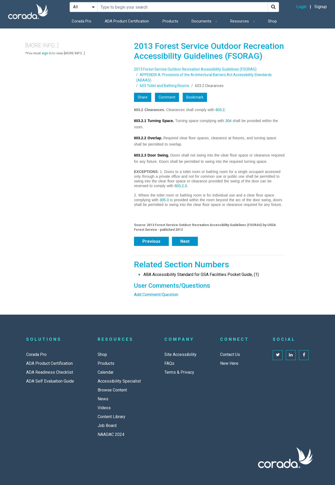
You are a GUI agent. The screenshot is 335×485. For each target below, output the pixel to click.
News (103, 398)
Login (301, 6)
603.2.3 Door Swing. (151, 155)
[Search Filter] (83, 7)
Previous (151, 241)
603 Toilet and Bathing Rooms (164, 86)
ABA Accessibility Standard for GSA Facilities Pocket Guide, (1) (201, 274)
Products (170, 21)
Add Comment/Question (156, 294)
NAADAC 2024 (111, 434)
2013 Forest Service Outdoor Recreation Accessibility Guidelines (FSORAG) (195, 69)
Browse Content (112, 390)
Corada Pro (81, 21)
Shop (272, 21)
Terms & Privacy (179, 372)
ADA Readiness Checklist (49, 372)
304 (228, 121)
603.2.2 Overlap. (148, 138)
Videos (104, 407)
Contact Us (230, 354)
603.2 (220, 110)
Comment (167, 97)
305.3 (164, 200)
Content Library (111, 416)
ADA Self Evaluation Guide (50, 381)
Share (143, 97)
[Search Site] (182, 7)
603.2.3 (181, 186)
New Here (229, 363)
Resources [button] (240, 21)
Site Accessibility (180, 354)
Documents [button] (202, 21)
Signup (320, 6)
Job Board (107, 425)
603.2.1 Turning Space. (154, 121)
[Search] (273, 7)
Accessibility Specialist (119, 381)
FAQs (169, 363)
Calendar (106, 372)
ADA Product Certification (127, 21)
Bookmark (194, 97)
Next (184, 241)
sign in (47, 53)
